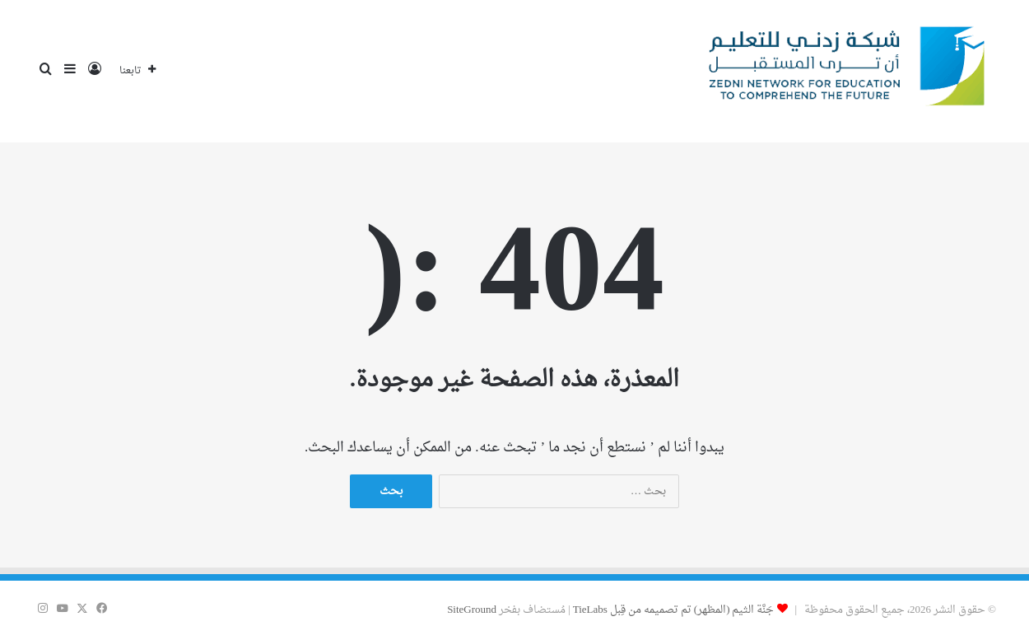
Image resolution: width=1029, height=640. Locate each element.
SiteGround (471, 610)
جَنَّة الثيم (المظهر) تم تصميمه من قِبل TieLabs (674, 610)
